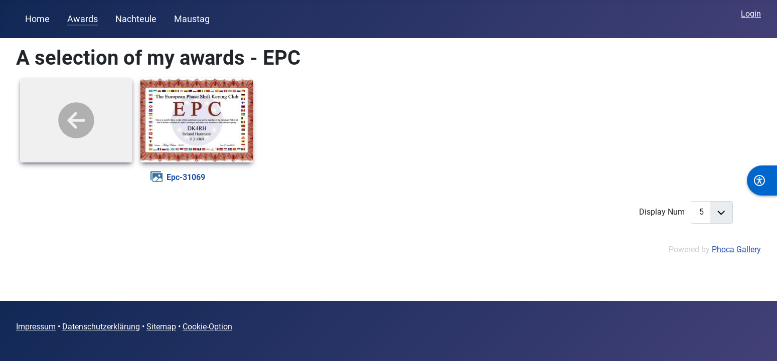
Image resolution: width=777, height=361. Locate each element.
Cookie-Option (207, 326)
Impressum (36, 326)
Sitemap (161, 326)
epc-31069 (186, 177)
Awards (82, 19)
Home (37, 19)
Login (751, 14)
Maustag (192, 19)
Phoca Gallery (736, 249)
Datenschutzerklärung (101, 326)
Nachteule (136, 19)
